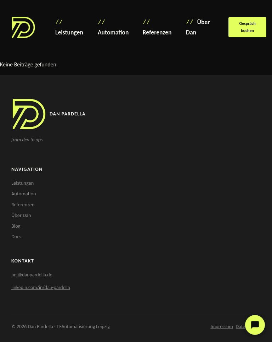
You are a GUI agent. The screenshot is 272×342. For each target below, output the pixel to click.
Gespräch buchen (247, 27)
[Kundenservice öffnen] (255, 325)
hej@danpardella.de (31, 275)
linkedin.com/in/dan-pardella (40, 287)
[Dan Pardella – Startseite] (23, 27)
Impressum (221, 327)
